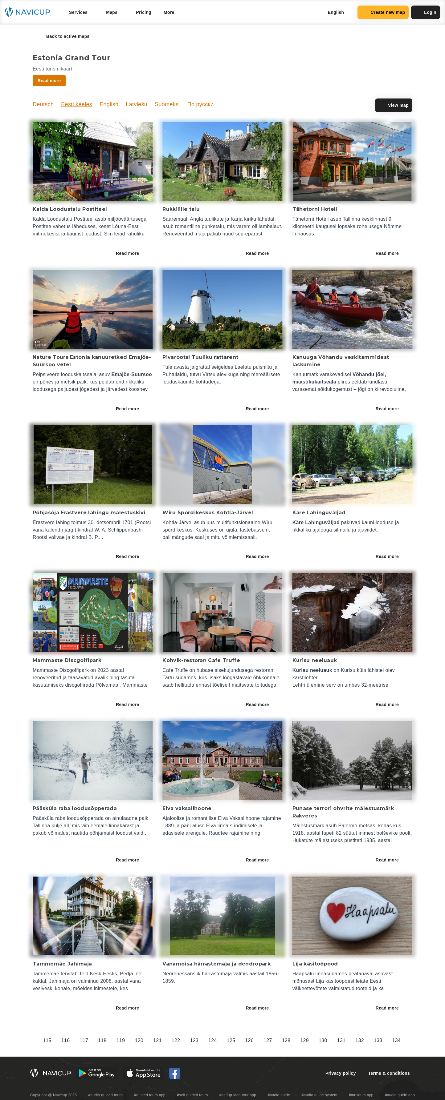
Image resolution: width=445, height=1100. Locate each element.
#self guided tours (192, 1095)
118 (312, 1040)
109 (146, 1040)
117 (294, 1040)
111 (183, 1040)
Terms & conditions (389, 1073)
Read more (132, 253)
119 (330, 1040)
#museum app (361, 1095)
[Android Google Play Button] (97, 1073)
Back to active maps (64, 36)
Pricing (143, 12)
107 (110, 1040)
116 (275, 1040)
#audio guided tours (105, 1095)
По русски (200, 104)
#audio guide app (400, 1095)
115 (257, 1040)
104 (55, 1040)
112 (202, 1040)
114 (239, 1040)
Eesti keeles (76, 104)
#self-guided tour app (237, 1095)
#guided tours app (149, 1095)
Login (425, 12)
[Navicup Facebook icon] (174, 1073)
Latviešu (136, 104)
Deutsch (43, 104)
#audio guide (279, 1095)
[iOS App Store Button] (143, 1073)
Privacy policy (340, 1073)
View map (394, 105)
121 (367, 1040)
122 (386, 1040)
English (109, 104)
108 (128, 1040)
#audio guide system (319, 1095)
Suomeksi (167, 104)
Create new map (383, 12)
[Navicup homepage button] (29, 12)
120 (349, 1040)
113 (220, 1040)
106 (91, 1040)
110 (165, 1040)
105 (73, 1040)
